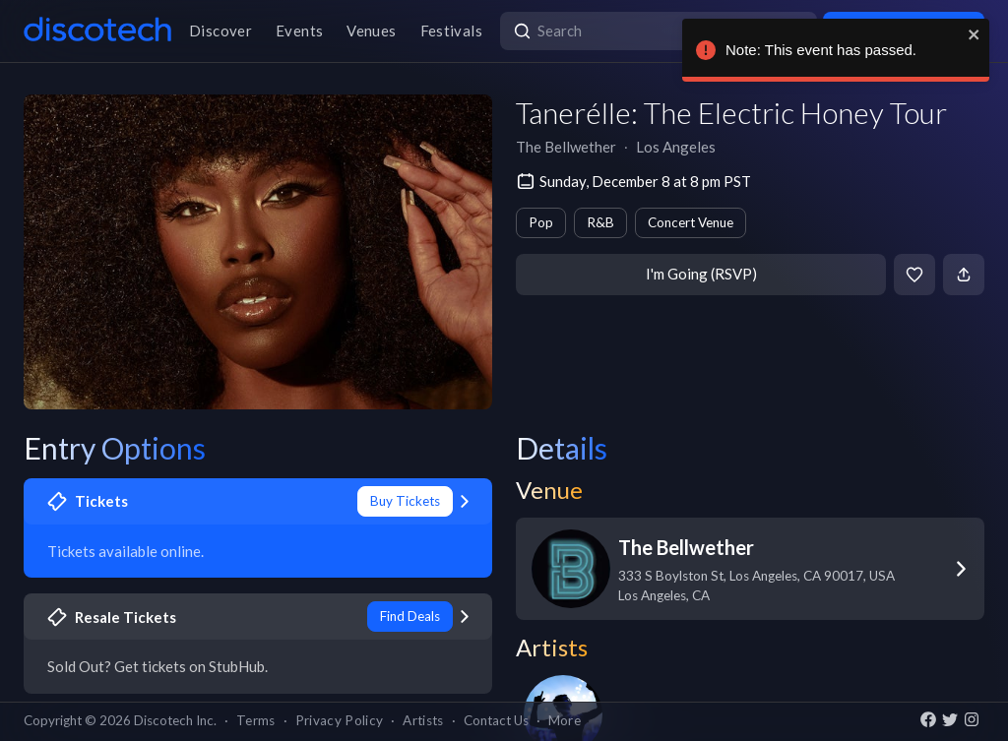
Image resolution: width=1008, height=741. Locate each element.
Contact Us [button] (496, 720)
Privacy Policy (339, 720)
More (564, 720)
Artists (423, 720)
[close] (971, 34)
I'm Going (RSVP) (701, 273)
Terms (256, 720)
